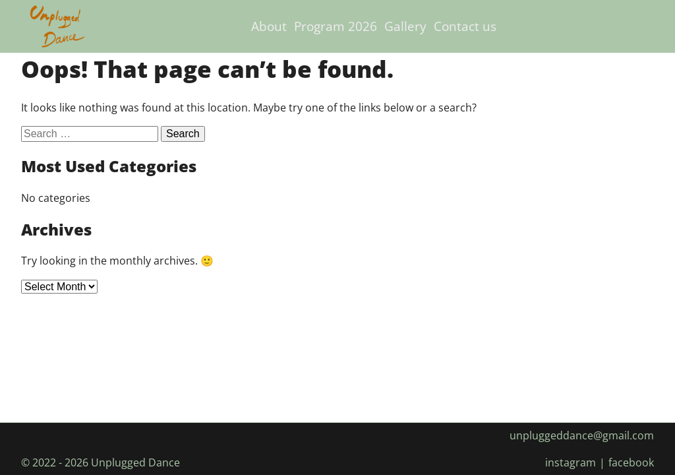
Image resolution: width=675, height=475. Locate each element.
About (269, 26)
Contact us (465, 26)
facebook (631, 462)
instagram (570, 462)
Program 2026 (335, 26)
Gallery (405, 26)
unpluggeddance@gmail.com (582, 435)
